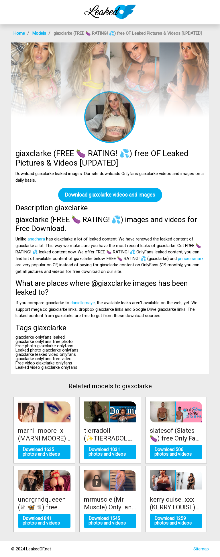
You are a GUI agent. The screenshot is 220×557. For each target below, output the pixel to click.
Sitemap (201, 549)
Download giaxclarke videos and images (110, 195)
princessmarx (190, 258)
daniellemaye (82, 302)
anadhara (36, 239)
